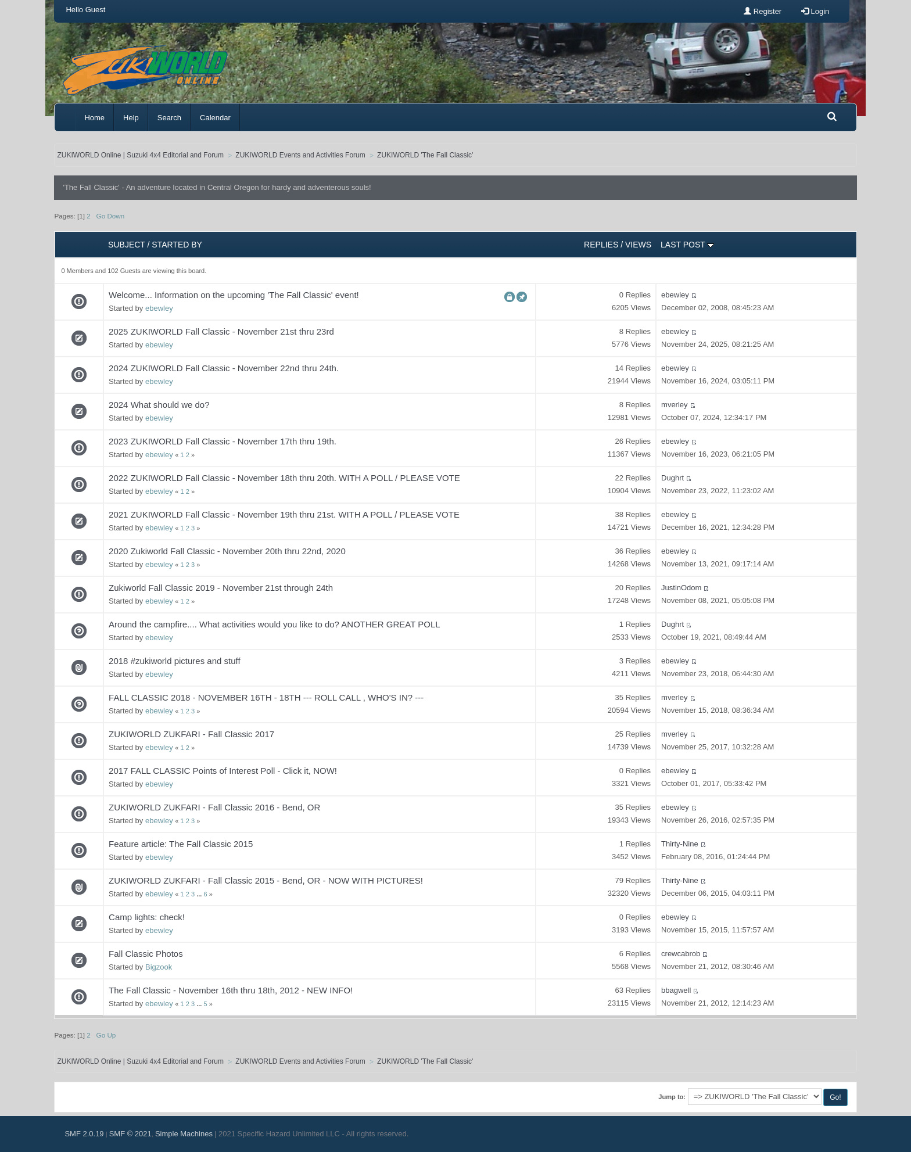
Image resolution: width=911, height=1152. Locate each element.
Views (638, 244)
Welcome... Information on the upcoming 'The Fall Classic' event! (234, 295)
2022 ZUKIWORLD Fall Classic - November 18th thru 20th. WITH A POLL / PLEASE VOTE (284, 478)
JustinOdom (681, 587)
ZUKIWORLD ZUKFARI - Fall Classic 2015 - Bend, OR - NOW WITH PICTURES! (266, 880)
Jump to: (672, 1096)
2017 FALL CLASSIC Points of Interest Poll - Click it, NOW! (223, 771)
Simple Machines (184, 1133)
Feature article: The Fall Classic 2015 (181, 844)
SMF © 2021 (130, 1133)
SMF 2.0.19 (83, 1133)
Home (94, 117)
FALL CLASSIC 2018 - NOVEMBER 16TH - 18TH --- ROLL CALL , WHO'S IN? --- (266, 697)
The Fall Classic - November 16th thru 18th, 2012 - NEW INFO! (231, 990)
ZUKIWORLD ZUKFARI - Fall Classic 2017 (191, 734)
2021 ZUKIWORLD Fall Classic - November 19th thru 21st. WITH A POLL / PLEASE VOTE (284, 514)
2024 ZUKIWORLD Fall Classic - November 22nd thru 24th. (224, 368)
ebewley (159, 308)
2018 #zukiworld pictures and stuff (175, 661)
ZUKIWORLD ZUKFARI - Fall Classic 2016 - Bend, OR (214, 807)
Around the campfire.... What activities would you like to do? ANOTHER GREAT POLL (274, 624)
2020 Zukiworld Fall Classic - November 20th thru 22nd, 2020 (227, 551)
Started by (177, 244)
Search (169, 117)
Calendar (215, 117)
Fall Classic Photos (146, 954)
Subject (126, 244)
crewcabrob (680, 953)
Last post (687, 244)
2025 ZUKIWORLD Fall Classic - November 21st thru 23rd (221, 331)
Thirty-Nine (679, 843)
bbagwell (676, 990)
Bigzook (158, 967)
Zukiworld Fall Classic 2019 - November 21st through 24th (221, 588)
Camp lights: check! (147, 917)
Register (762, 11)
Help (131, 117)
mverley (674, 404)
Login (815, 11)
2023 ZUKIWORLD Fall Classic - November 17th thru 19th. (222, 441)
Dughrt (672, 477)
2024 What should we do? (159, 405)
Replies (601, 244)
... (199, 894)
